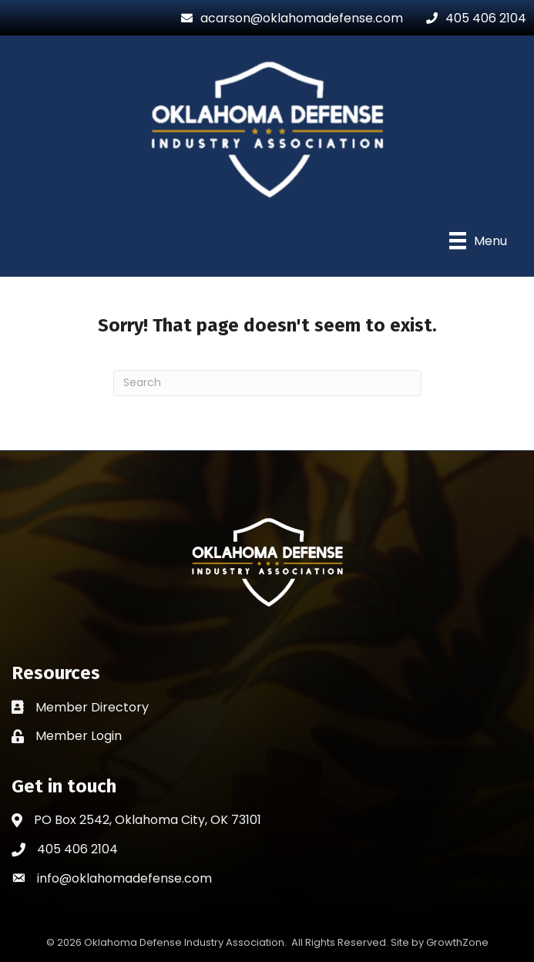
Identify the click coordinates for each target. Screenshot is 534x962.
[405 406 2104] (472, 18)
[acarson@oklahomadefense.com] (288, 18)
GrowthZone (457, 942)
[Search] (267, 383)
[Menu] (478, 240)
